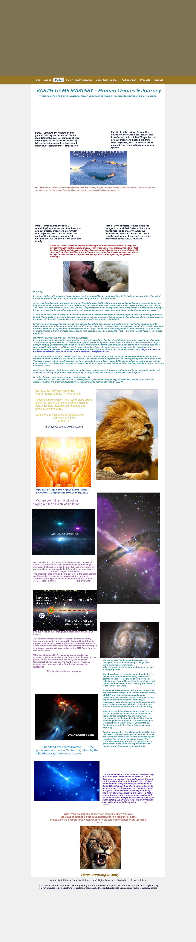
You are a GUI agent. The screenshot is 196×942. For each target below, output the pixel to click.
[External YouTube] (58, 116)
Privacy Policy (138, 880)
